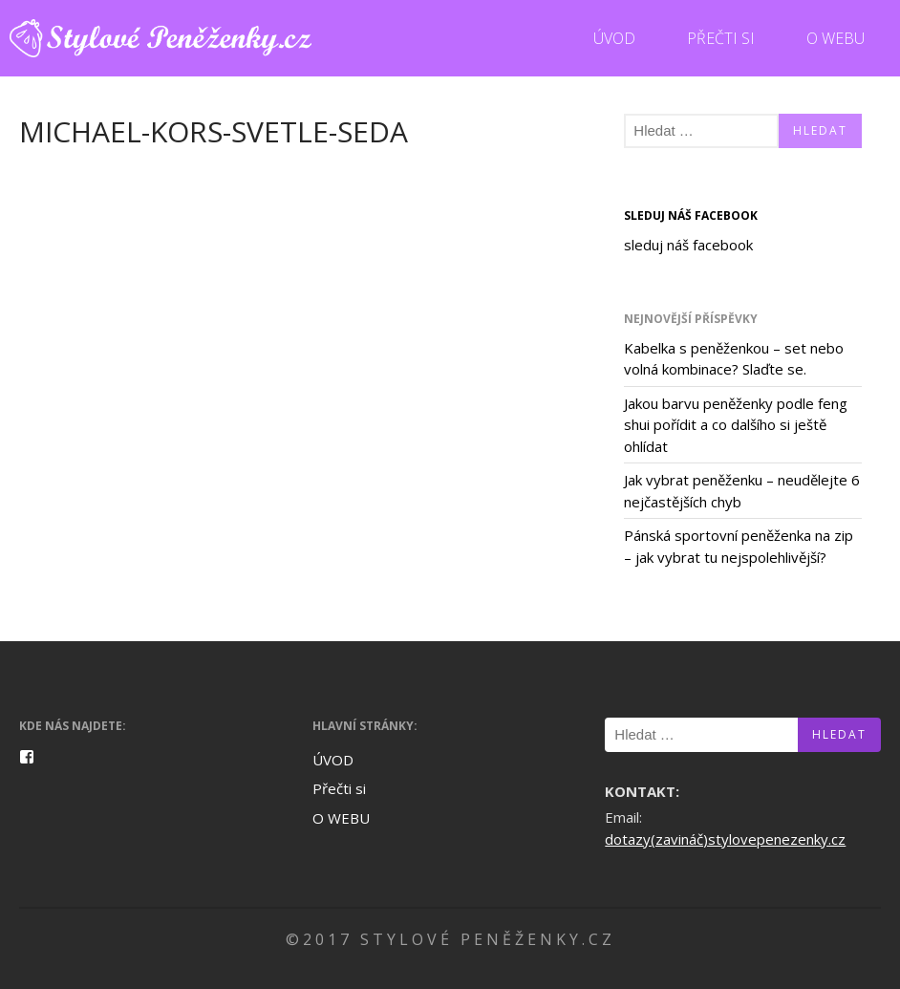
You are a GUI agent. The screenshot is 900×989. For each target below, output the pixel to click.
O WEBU (835, 38)
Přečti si (721, 38)
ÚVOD (614, 38)
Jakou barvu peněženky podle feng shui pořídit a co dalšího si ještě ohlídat (735, 425)
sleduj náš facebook (691, 215)
